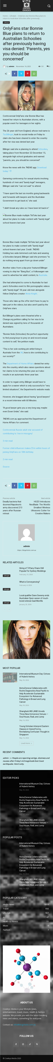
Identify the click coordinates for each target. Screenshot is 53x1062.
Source (6, 466)
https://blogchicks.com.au (26, 550)
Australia (43, 275)
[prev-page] (4, 609)
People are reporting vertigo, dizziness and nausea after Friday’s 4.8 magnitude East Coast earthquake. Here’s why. (26, 761)
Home (5, 16)
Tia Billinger (8, 134)
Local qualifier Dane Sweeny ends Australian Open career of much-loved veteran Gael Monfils (34, 598)
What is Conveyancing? (29, 582)
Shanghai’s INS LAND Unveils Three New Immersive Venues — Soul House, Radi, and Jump (33, 714)
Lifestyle (13, 16)
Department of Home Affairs (20, 363)
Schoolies (42, 149)
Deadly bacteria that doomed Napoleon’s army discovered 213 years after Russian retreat (12, 507)
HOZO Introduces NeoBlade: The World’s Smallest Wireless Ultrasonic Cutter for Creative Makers (39, 507)
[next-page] (9, 609)
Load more (26, 743)
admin (11, 66)
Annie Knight (31, 293)
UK (21, 352)
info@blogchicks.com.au (25, 1024)
